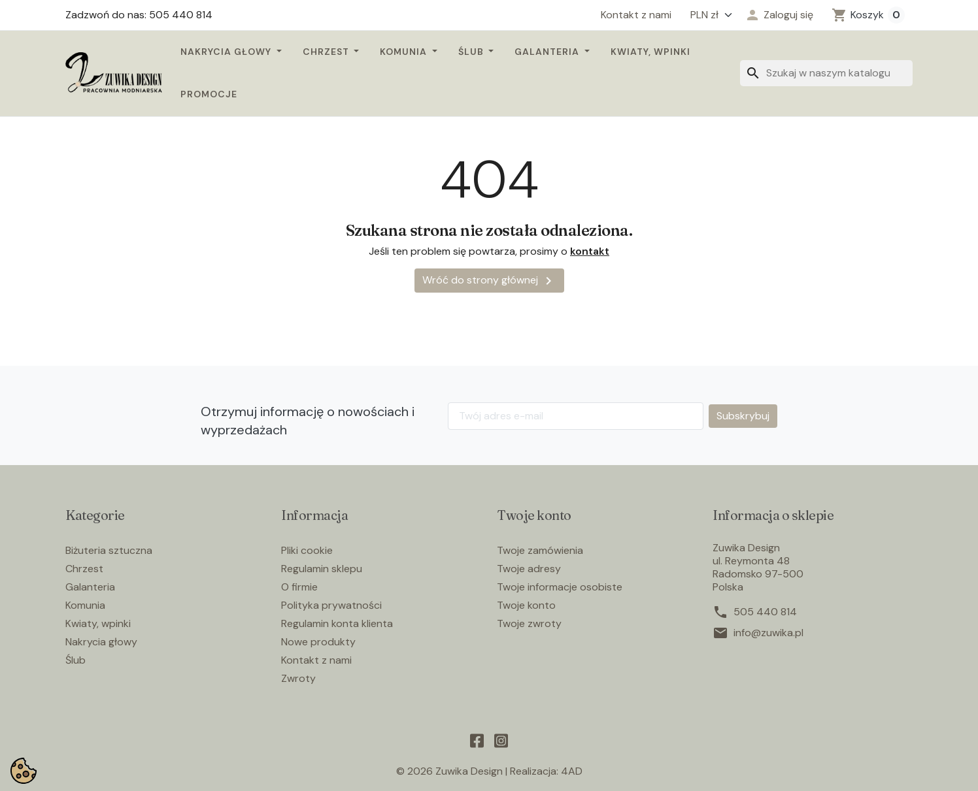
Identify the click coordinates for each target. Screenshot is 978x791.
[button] (779, 15)
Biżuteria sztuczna (108, 550)
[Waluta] (708, 15)
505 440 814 (765, 612)
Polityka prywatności (331, 605)
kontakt (589, 251)
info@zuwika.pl (768, 632)
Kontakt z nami (636, 15)
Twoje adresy (529, 568)
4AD (571, 771)
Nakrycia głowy (227, 51)
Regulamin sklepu (321, 568)
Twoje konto (526, 605)
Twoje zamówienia (540, 550)
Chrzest (327, 51)
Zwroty (298, 678)
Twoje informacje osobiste (559, 587)
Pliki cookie (307, 550)
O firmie (299, 587)
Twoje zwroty (529, 623)
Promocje (208, 94)
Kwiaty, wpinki (650, 51)
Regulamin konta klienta (337, 623)
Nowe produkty (318, 642)
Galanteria (548, 51)
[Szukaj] (826, 73)
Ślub (472, 51)
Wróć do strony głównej (489, 281)
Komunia (405, 51)
